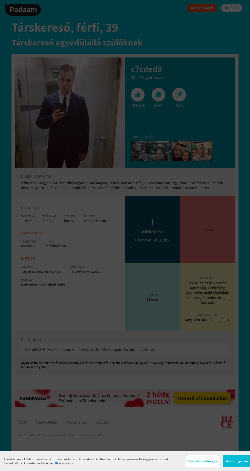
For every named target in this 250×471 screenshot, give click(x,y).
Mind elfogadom (236, 461)
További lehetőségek (202, 461)
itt (56, 463)
